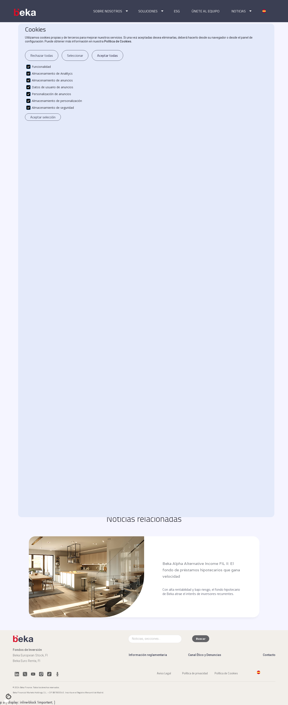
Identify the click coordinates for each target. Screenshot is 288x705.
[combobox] (6, 701)
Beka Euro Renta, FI (26, 661)
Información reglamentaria (148, 655)
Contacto (269, 655)
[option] (11, 701)
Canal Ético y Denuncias (204, 655)
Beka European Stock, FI (30, 655)
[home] (25, 12)
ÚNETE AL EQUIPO (205, 11)
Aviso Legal (164, 673)
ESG (177, 11)
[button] (110, 11)
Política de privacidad (195, 673)
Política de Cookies (226, 673)
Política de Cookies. (118, 41)
